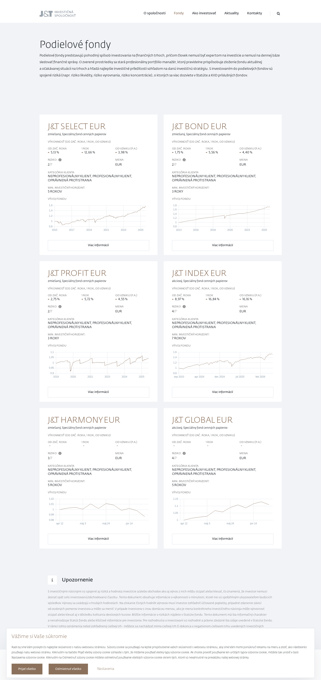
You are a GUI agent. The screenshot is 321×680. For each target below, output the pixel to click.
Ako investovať (204, 13)
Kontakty (254, 13)
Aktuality (231, 13)
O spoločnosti (155, 13)
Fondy (179, 13)
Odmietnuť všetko (68, 669)
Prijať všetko (27, 669)
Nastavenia (105, 669)
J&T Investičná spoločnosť (50, 14)
